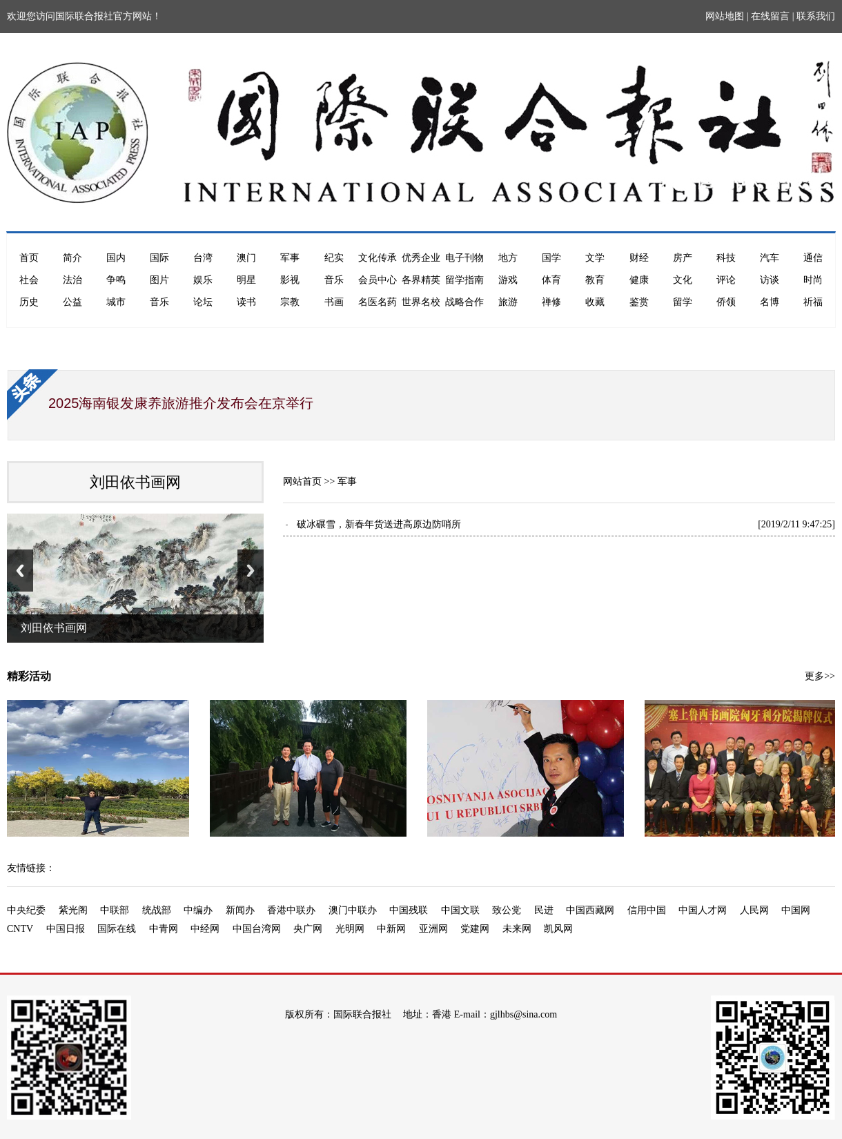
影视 (290, 280)
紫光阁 (73, 910)
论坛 (203, 302)
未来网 (516, 929)
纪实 (334, 258)
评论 (726, 280)
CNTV (20, 929)
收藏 (595, 302)
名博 (769, 302)
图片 (159, 280)
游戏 (508, 280)
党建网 (474, 929)
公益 (72, 302)
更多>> (820, 676)
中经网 (204, 929)
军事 (290, 258)
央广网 (307, 929)
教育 (595, 280)
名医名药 (377, 302)
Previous (20, 570)
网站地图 (724, 16)
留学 (682, 302)
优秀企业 (421, 258)
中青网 (163, 929)
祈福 (813, 302)
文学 (595, 258)
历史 (29, 302)
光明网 (349, 929)
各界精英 (421, 280)
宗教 (290, 302)
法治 (72, 280)
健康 (639, 280)
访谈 (769, 280)
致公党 (506, 910)
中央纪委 (26, 910)
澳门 (246, 258)
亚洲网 (433, 929)
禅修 (551, 302)
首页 (29, 258)
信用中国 (646, 910)
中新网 (391, 929)
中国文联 (460, 910)
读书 (246, 302)
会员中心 (377, 280)
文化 (682, 280)
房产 (682, 258)
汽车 (769, 258)
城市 (116, 302)
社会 (29, 280)
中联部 (114, 910)
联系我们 (815, 16)
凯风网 (558, 929)
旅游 (508, 302)
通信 (813, 258)
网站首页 (302, 481)
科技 (726, 258)
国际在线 (116, 929)
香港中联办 (291, 910)
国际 (159, 258)
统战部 (156, 910)
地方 (508, 258)
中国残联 (408, 910)
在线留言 (770, 16)
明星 (246, 280)
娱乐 (203, 280)
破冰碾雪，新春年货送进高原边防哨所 (379, 524)
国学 (551, 258)
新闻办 (240, 910)
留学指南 (464, 280)
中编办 (198, 910)
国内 (116, 258)
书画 (334, 302)
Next (250, 570)
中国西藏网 (590, 910)
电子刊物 (464, 258)
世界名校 (421, 302)
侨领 (726, 302)
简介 (72, 258)
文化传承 (377, 258)
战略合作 (464, 302)
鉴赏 (639, 302)
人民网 (754, 910)
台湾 (203, 258)
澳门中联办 (353, 910)
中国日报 (65, 929)
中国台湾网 (257, 929)
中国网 (795, 910)
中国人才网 (702, 910)
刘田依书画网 (135, 482)
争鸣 (116, 280)
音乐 (334, 280)
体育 (551, 280)
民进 (544, 910)
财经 (639, 258)
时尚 (813, 280)
